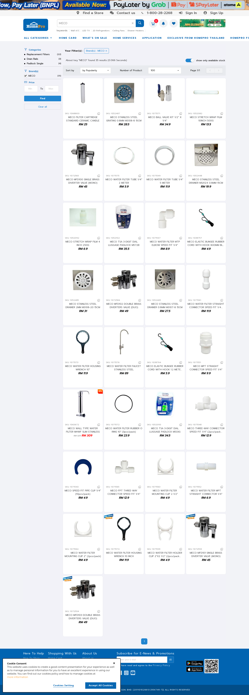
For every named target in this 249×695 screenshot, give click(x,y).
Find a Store (89, 12)
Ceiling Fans (118, 30)
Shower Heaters (135, 30)
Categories (32, 49)
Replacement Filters (37, 54)
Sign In (188, 12)
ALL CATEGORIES (38, 38)
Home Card (55, 658)
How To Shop (31, 658)
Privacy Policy (161, 665)
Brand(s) (31, 71)
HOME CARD (68, 38)
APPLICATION (152, 38)
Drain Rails (31, 59)
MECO (31, 76)
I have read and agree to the (145, 665)
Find (42, 98)
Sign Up (213, 12)
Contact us (122, 12)
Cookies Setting (63, 685)
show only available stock (210, 60)
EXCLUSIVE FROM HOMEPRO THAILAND (196, 38)
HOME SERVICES (125, 38)
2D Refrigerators (101, 30)
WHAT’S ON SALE (95, 38)
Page (195, 70)
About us (88, 658)
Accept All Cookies (101, 685)
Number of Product (131, 70)
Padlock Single (34, 63)
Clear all (42, 106)
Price (29, 82)
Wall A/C (75, 30)
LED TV (86, 30)
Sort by (70, 70)
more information (17, 677)
